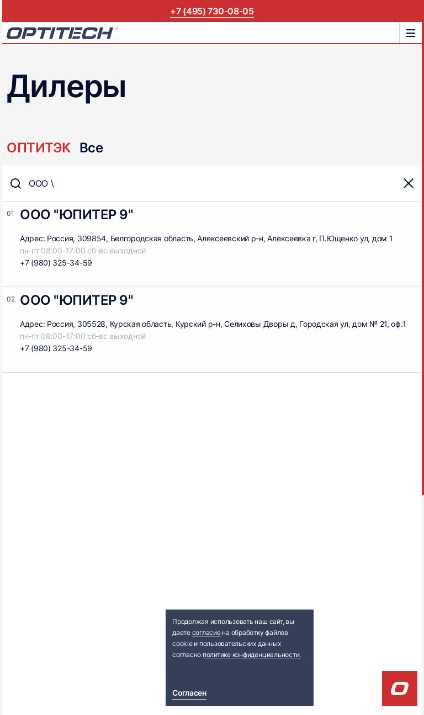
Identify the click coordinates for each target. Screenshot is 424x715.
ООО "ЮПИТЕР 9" (76, 214)
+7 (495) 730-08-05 (211, 11)
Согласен (189, 692)
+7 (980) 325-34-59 (56, 262)
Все (91, 148)
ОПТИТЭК (39, 148)
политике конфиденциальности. (252, 654)
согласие (206, 632)
